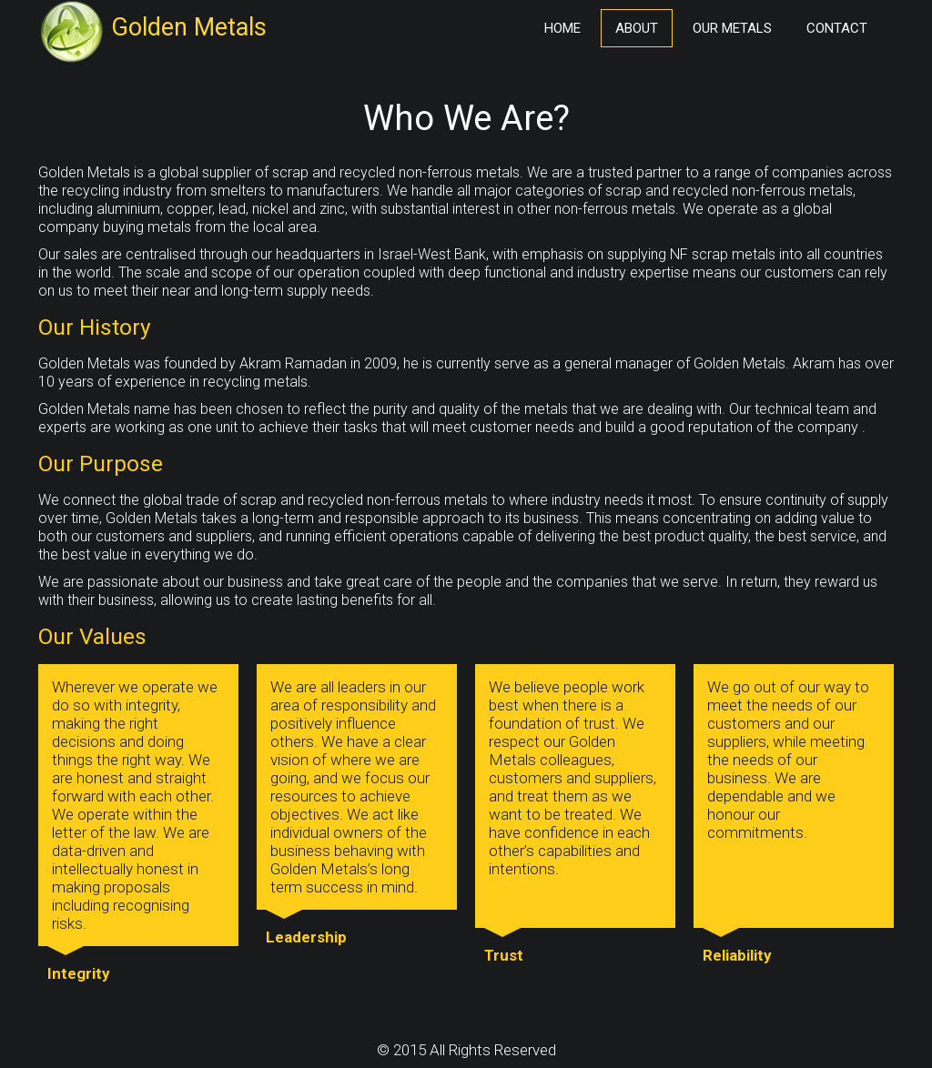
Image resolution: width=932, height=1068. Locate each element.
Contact (836, 28)
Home (562, 28)
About (636, 28)
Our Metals (732, 28)
